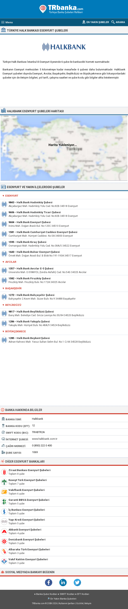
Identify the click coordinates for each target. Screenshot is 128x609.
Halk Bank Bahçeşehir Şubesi (35, 295)
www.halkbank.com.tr (44, 438)
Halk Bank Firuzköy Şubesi (34, 278)
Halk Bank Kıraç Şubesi (31, 242)
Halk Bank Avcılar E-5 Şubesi (35, 268)
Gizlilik (79, 603)
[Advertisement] (64, 95)
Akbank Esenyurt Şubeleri (25, 529)
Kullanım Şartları (67, 603)
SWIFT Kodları (67, 594)
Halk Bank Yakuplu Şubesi (33, 321)
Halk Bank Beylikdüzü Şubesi (35, 311)
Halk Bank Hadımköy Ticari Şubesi (39, 212)
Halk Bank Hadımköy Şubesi (34, 202)
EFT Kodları (83, 594)
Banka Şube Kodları (46, 594)
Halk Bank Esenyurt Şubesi (34, 222)
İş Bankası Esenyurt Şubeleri (27, 509)
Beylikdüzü (13, 304)
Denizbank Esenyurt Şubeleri (27, 539)
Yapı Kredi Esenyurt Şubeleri (27, 519)
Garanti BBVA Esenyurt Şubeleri (29, 499)
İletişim (87, 603)
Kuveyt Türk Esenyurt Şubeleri (28, 480)
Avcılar (10, 261)
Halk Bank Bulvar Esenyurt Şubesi (38, 251)
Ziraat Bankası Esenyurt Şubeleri (30, 470)
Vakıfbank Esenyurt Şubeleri (27, 489)
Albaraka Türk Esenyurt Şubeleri (29, 549)
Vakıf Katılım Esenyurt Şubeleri (28, 559)
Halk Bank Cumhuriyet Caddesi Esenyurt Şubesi (47, 232)
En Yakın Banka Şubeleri (63, 598)
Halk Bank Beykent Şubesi (33, 338)
